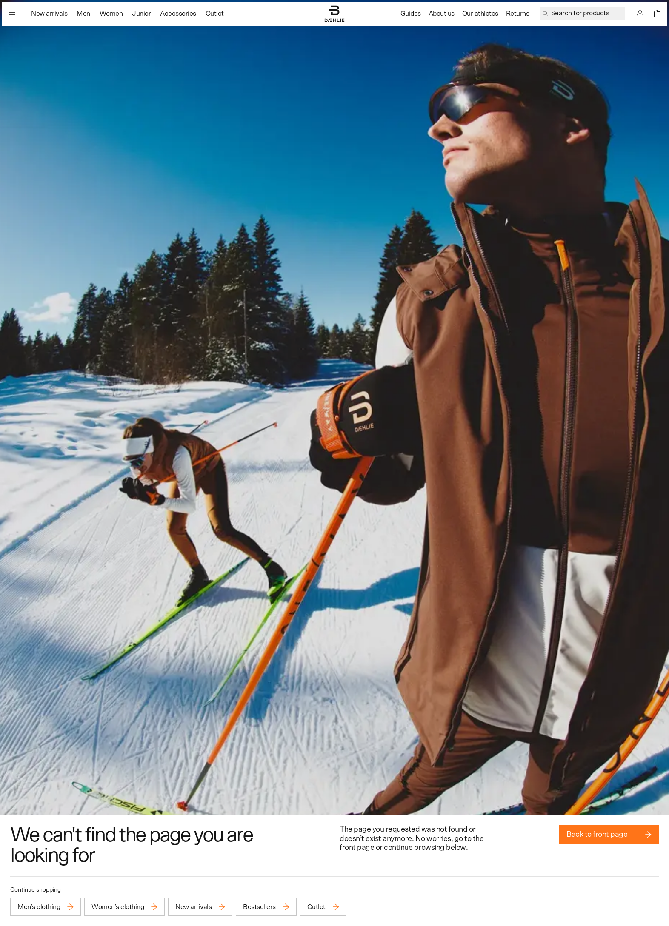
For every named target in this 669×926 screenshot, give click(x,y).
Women (111, 13)
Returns (517, 13)
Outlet (215, 13)
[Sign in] (640, 13)
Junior (141, 13)
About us (442, 13)
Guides (410, 13)
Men (83, 13)
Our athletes (480, 13)
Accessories (178, 13)
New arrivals (49, 13)
